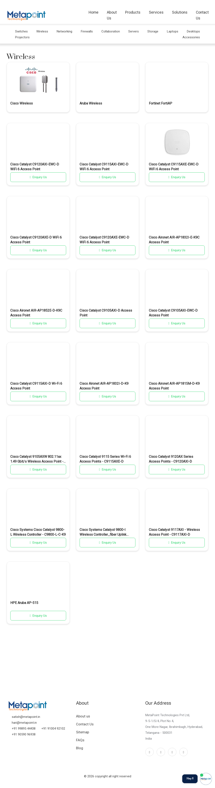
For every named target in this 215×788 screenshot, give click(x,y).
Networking (64, 31)
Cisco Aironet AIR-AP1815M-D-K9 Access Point (174, 386)
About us (83, 716)
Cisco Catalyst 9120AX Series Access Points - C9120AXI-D (171, 459)
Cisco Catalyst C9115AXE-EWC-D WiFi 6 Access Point (173, 166)
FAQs (80, 740)
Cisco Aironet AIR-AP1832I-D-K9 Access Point (104, 386)
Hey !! (189, 778)
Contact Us (202, 15)
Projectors (22, 37)
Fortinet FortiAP (160, 103)
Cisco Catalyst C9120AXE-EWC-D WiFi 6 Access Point (104, 239)
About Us (112, 15)
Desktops (193, 31)
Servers (133, 31)
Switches (21, 31)
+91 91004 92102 (53, 728)
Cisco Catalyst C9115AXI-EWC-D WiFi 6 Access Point (104, 166)
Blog (79, 748)
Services (156, 12)
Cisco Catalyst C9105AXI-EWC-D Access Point (173, 312)
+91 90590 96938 (23, 734)
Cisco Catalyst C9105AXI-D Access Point (106, 312)
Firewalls (87, 31)
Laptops (172, 31)
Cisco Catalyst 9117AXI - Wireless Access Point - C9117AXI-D (174, 532)
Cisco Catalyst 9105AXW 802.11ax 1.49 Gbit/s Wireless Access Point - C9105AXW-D (36, 459)
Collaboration (110, 31)
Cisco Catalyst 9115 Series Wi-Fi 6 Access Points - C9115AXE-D (105, 459)
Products (132, 12)
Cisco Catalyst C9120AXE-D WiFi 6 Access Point (36, 239)
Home (93, 12)
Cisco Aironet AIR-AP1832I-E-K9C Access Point (174, 239)
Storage (152, 31)
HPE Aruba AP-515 (24, 603)
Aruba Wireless (91, 103)
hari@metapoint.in (24, 723)
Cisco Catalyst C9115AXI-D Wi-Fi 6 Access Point (36, 386)
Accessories (191, 37)
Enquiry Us (38, 177)
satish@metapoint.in (26, 717)
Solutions (179, 12)
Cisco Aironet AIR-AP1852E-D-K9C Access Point (36, 312)
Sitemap (82, 732)
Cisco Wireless (21, 103)
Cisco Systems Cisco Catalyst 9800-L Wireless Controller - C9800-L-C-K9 (38, 532)
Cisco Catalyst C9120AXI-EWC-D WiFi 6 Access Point (34, 166)
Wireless (42, 31)
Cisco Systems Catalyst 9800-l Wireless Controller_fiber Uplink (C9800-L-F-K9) (103, 532)
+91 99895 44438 (23, 728)
